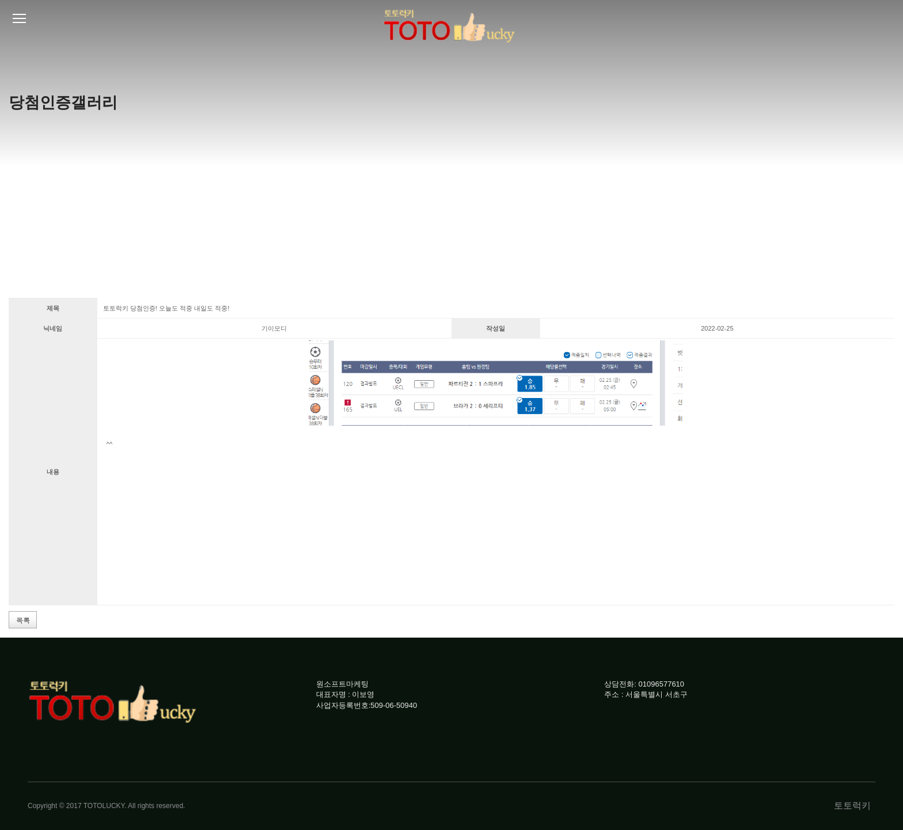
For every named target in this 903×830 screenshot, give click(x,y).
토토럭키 (852, 805)
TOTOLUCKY (104, 806)
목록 (23, 620)
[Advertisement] (451, 211)
